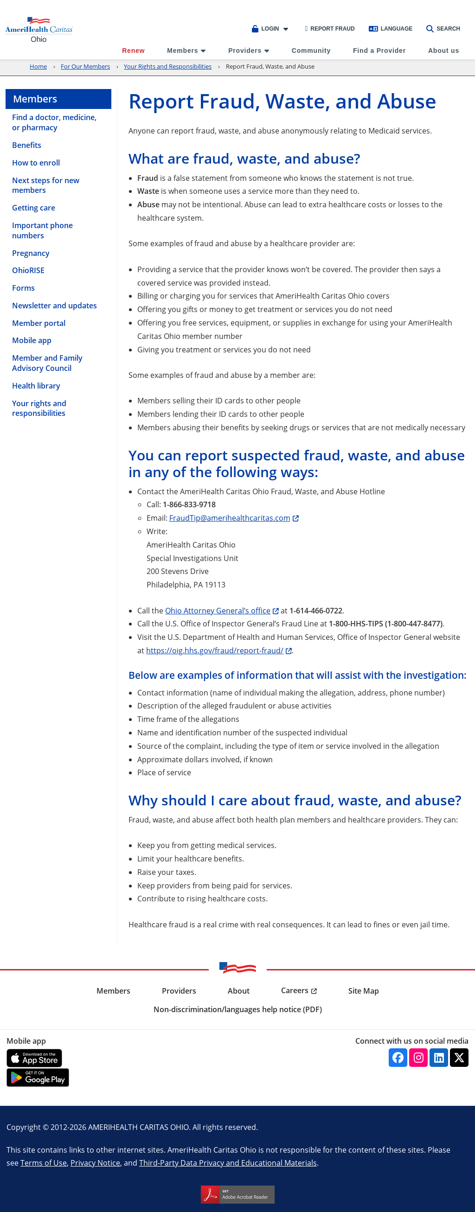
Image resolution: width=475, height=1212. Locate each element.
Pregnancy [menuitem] (31, 253)
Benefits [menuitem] (26, 145)
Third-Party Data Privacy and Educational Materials (228, 1162)
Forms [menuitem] (23, 288)
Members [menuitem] (182, 50)
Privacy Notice (95, 1162)
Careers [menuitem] (294, 990)
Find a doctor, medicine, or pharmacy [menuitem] (54, 122)
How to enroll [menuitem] (36, 163)
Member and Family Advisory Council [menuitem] (47, 363)
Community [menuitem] (311, 50)
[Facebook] (398, 1057)
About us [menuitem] (443, 50)
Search (443, 28)
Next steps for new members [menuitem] (45, 185)
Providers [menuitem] (245, 50)
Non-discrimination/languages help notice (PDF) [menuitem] (238, 1009)
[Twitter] (459, 1057)
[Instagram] (418, 1057)
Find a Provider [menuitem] (379, 50)
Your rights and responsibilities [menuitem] (39, 408)
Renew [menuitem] (133, 50)
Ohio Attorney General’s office (217, 610)
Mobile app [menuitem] (31, 340)
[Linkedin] (439, 1057)
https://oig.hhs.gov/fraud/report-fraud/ (214, 650)
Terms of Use (43, 1162)
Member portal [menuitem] (38, 323)
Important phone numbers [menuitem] (42, 230)
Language (391, 28)
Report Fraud (329, 28)
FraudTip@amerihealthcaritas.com (229, 518)
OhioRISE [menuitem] (28, 270)
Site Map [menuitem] (363, 991)
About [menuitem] (239, 991)
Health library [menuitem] (36, 386)
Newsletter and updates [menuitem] (54, 305)
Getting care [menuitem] (33, 208)
